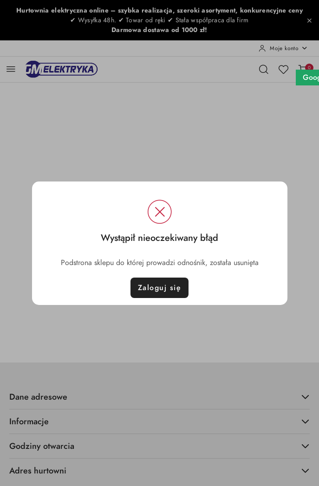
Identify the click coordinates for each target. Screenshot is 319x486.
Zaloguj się (160, 288)
